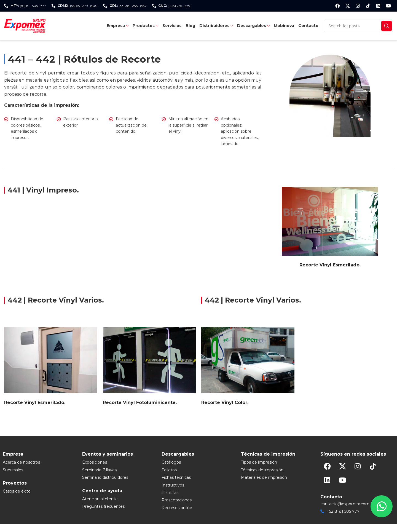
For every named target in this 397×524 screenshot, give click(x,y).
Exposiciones (94, 462)
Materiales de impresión (264, 477)
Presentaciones (177, 500)
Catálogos (171, 462)
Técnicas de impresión (262, 469)
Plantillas (170, 492)
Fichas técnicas (176, 477)
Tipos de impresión (259, 462)
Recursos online (177, 507)
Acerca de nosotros (21, 462)
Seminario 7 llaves (99, 469)
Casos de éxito (17, 491)
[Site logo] (24, 25)
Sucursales (13, 469)
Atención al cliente (100, 498)
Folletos (169, 469)
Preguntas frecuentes (103, 506)
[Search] (358, 26)
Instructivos (173, 485)
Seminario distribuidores (105, 477)
